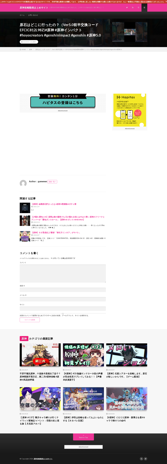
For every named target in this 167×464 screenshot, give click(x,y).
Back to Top (83, 437)
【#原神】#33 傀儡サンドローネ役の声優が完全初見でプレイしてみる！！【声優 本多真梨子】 (83, 376)
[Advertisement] (83, 69)
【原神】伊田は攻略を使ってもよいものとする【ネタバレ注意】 (83, 419)
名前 (22, 286)
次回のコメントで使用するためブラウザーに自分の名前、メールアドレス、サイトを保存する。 (55, 315)
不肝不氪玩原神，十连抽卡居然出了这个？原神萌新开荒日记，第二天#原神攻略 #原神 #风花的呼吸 (40, 376)
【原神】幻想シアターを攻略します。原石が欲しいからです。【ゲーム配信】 (126, 375)
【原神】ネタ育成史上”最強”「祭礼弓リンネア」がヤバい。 (56, 232)
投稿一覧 (52, 182)
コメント (23, 262)
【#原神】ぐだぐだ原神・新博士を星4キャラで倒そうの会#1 (125, 419)
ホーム (22, 15)
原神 (34, 42)
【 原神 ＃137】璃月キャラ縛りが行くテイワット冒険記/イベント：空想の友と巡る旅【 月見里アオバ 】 (39, 420)
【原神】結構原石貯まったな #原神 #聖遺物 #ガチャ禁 (53, 204)
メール (23, 295)
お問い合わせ (33, 15)
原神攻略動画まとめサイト (43, 459)
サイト (22, 304)
